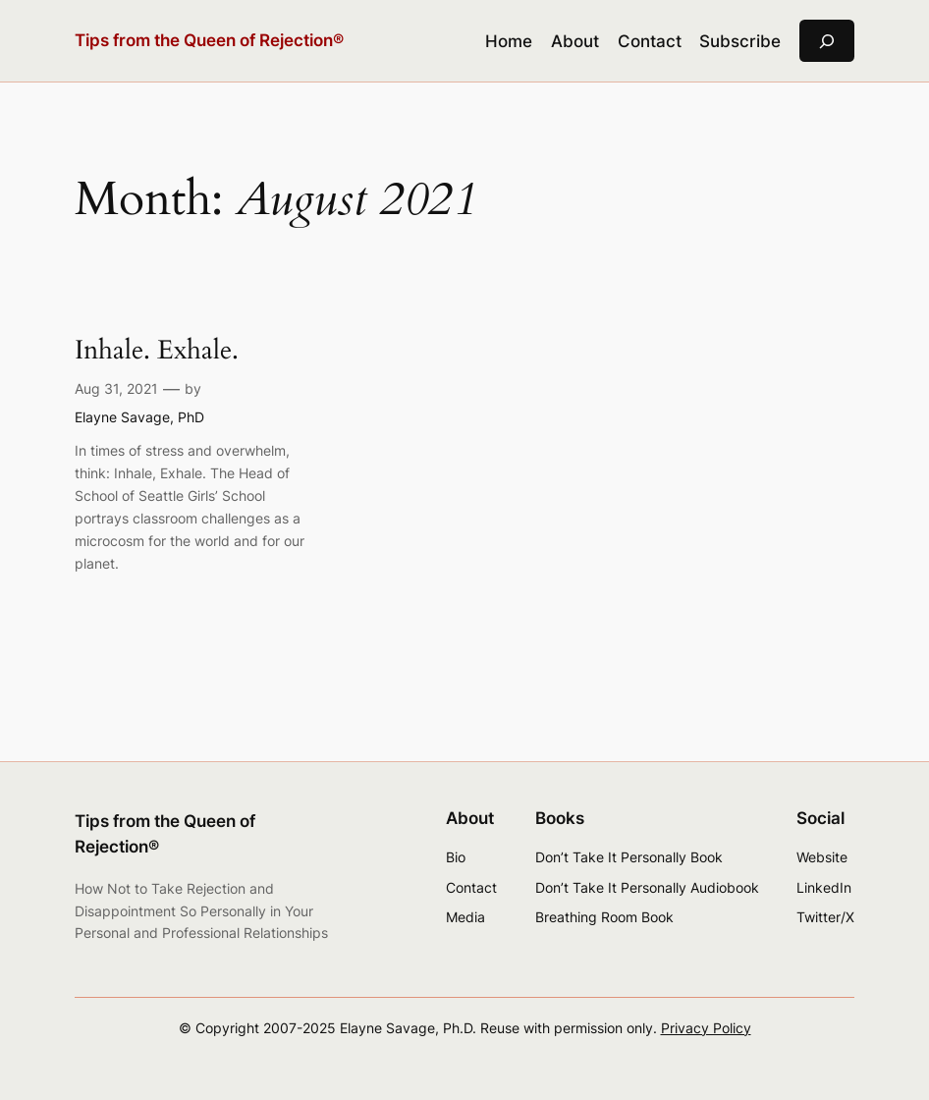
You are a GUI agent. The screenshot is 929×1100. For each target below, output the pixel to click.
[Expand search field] (826, 41)
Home (508, 41)
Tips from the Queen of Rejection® (209, 39)
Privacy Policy (706, 1027)
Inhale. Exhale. (157, 350)
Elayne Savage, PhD (139, 417)
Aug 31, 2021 (116, 388)
